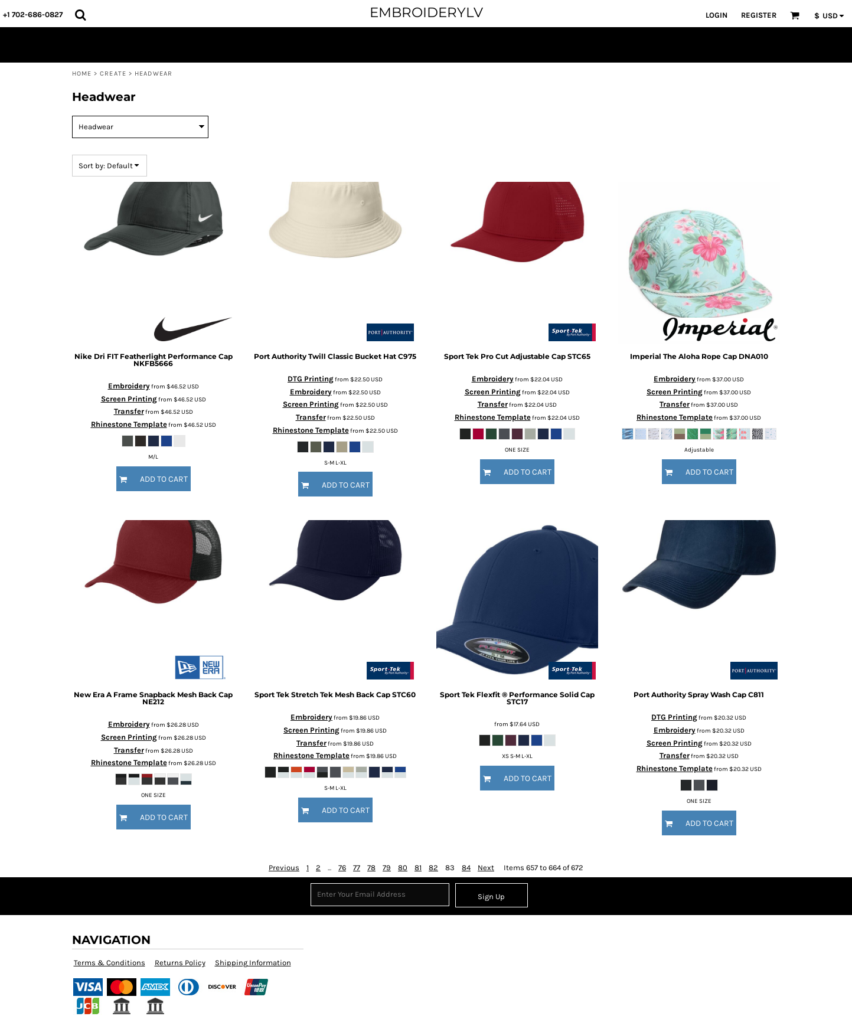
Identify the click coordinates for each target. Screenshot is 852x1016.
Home (82, 73)
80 (402, 867)
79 (387, 867)
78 (371, 867)
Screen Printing (129, 398)
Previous (284, 867)
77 (356, 867)
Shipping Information (253, 962)
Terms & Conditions (109, 962)
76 (342, 867)
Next (486, 867)
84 (466, 867)
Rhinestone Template (129, 424)
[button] (80, 15)
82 (433, 867)
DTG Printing (311, 378)
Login (716, 15)
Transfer (129, 411)
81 (418, 867)
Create (113, 73)
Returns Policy (180, 962)
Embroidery (129, 385)
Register (758, 15)
